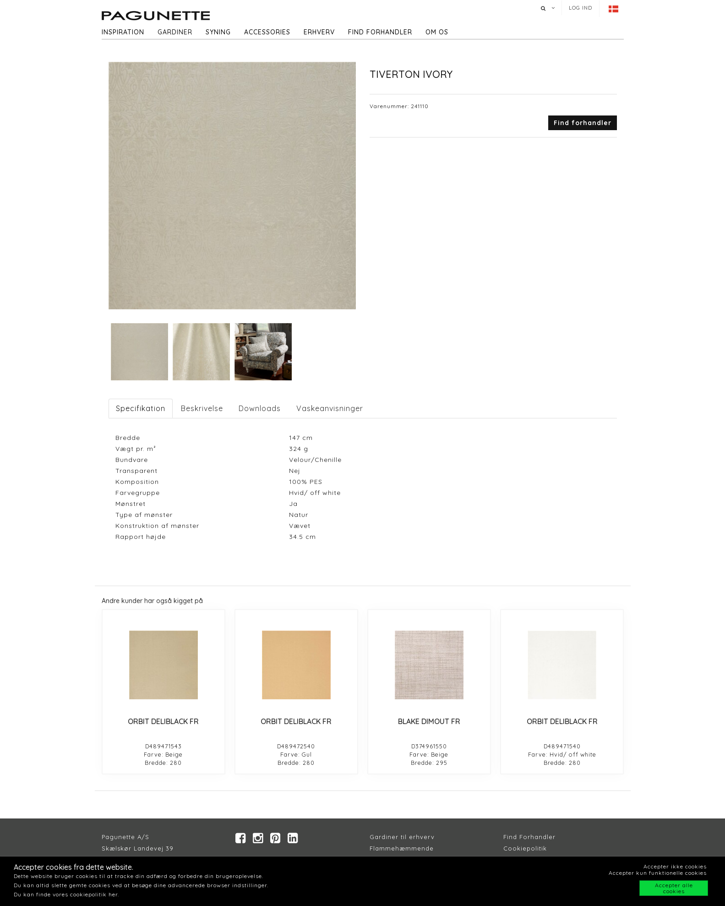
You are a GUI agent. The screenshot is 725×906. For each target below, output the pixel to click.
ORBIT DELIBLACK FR (163, 721)
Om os (436, 32)
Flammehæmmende (402, 848)
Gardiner (175, 32)
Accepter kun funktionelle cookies (658, 873)
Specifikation (140, 408)
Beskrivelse (202, 408)
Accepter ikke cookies (675, 866)
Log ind (580, 8)
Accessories (267, 32)
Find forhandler (380, 32)
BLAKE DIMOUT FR (429, 721)
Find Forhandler (529, 836)
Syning (218, 32)
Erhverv (319, 32)
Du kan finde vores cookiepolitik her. (66, 894)
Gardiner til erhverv (402, 836)
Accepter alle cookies (674, 888)
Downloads (260, 408)
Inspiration (123, 32)
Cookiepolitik (525, 848)
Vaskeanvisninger (329, 408)
